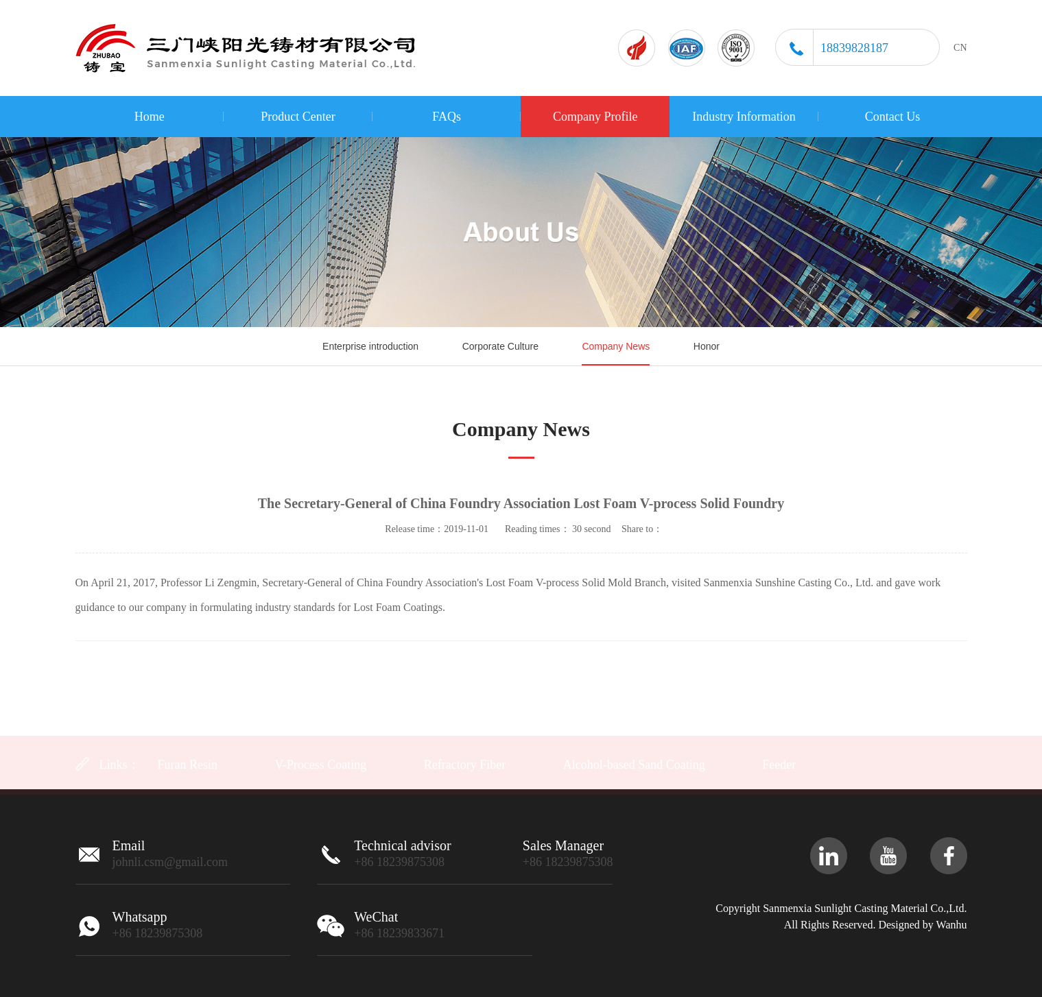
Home (149, 116)
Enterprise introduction (370, 346)
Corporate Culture (500, 346)
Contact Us (893, 116)
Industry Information (743, 116)
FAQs (446, 116)
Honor (707, 346)
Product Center (298, 116)
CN (960, 48)
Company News (616, 346)
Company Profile (595, 116)
